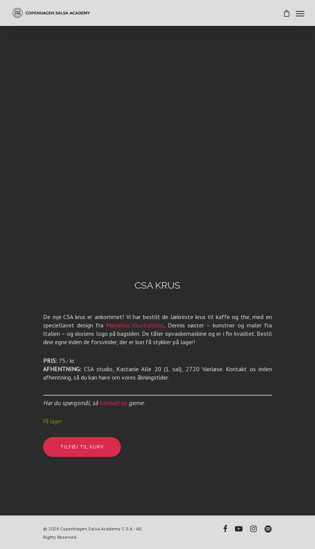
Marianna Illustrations (135, 325)
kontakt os (113, 403)
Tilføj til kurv (82, 447)
